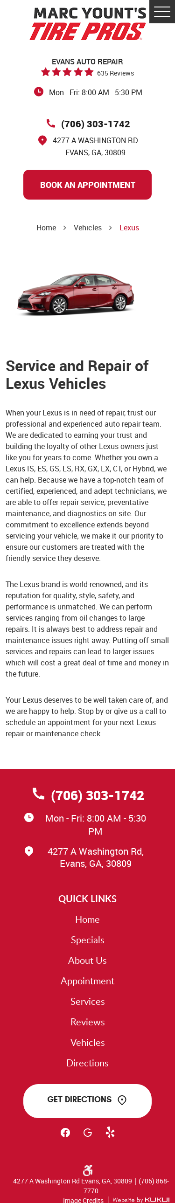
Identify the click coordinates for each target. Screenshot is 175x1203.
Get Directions (79, 1099)
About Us (87, 960)
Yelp (110, 1137)
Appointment (87, 980)
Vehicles (88, 227)
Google (88, 1137)
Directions (87, 1062)
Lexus (129, 227)
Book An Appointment (87, 184)
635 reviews (115, 73)
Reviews (87, 1021)
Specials (88, 939)
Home (46, 227)
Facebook (65, 1137)
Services (87, 1001)
